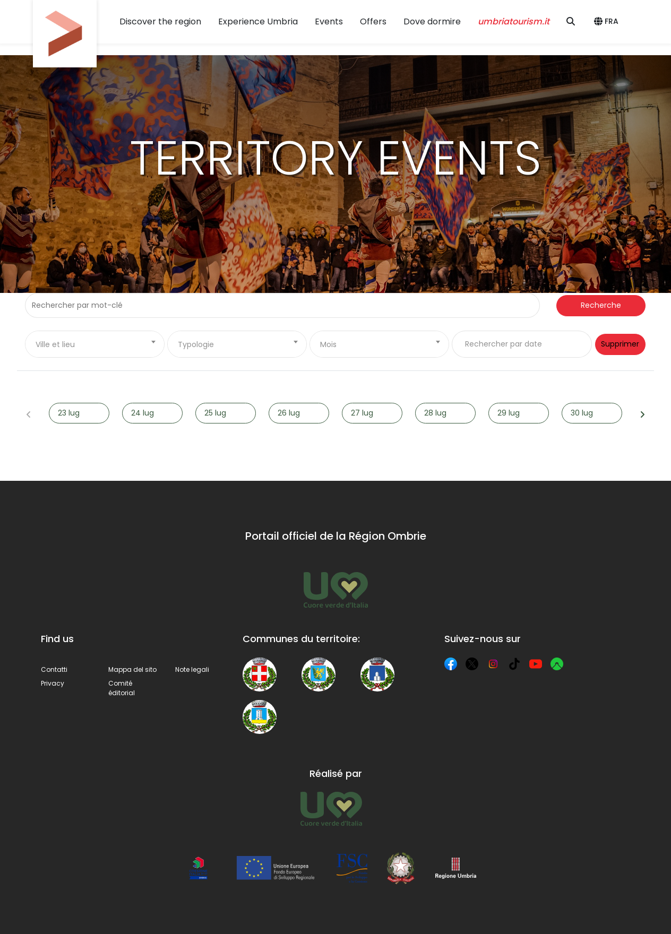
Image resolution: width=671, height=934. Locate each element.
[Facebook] (450, 664)
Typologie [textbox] (196, 344)
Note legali (192, 669)
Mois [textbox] (328, 344)
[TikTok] (514, 664)
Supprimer (620, 344)
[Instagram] (493, 664)
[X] (472, 664)
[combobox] (94, 344)
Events (329, 21)
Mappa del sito (132, 669)
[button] (608, 21)
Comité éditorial (121, 688)
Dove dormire (432, 21)
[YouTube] (535, 664)
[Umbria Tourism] (331, 809)
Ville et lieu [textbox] (55, 344)
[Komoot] (556, 664)
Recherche (601, 305)
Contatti (54, 669)
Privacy (52, 683)
